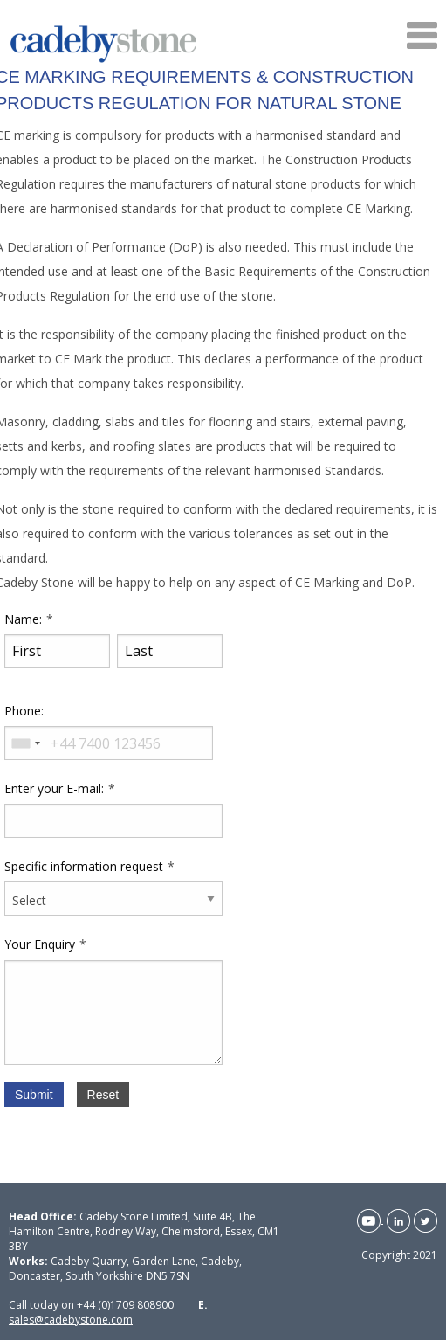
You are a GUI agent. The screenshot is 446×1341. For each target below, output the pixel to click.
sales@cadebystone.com (71, 1319)
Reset (103, 1095)
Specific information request (83, 866)
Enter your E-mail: (54, 788)
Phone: (24, 710)
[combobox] (25, 743)
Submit (34, 1095)
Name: (23, 619)
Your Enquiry (39, 944)
